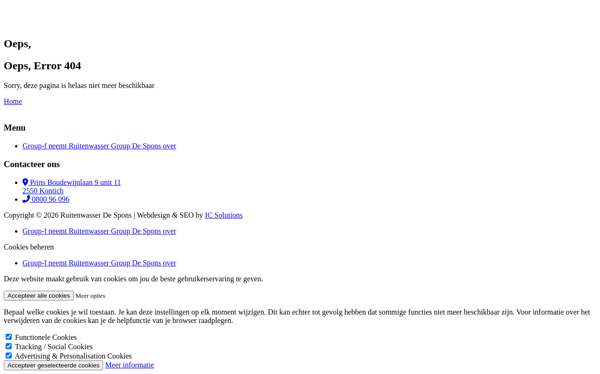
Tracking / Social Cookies (54, 347)
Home (13, 101)
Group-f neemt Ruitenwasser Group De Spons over (99, 146)
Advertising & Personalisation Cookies (73, 356)
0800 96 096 (45, 199)
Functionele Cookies (46, 337)
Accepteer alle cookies (39, 295)
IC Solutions (223, 215)
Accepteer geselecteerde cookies (53, 365)
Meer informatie (129, 365)
